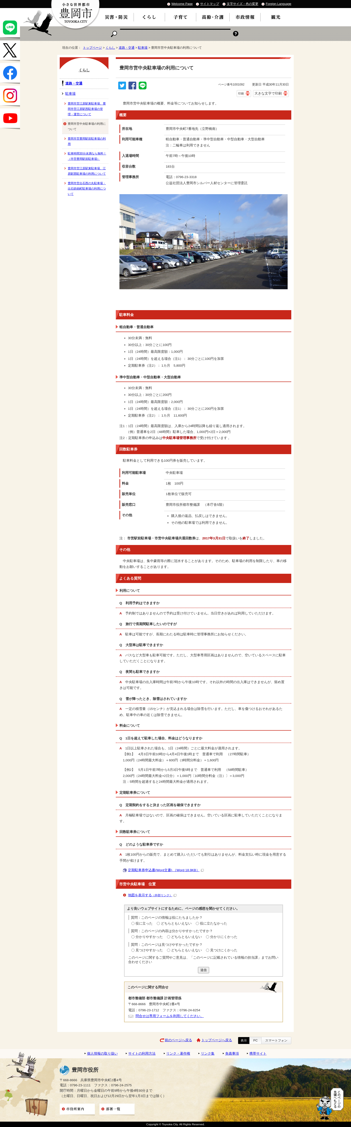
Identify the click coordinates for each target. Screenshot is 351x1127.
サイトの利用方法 (142, 1053)
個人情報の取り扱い (102, 1053)
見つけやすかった (149, 950)
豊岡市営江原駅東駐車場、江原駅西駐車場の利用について (87, 171)
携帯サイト (257, 1053)
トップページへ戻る (216, 1040)
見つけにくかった (223, 950)
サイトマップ (209, 4)
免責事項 (232, 1053)
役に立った (144, 923)
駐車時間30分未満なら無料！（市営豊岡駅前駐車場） (87, 156)
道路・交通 (127, 47)
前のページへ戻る (178, 1040)
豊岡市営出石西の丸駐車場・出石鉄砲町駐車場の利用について (87, 188)
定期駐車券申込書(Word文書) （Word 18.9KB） (166, 870)
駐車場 (142, 47)
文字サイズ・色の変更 (242, 4)
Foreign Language (278, 4)
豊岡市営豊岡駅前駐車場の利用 (87, 141)
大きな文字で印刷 (268, 93)
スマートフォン (276, 1040)
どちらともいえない (176, 923)
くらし (110, 47)
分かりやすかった (149, 937)
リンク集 (207, 1053)
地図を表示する (152, 895)
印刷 (241, 93)
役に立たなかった (213, 923)
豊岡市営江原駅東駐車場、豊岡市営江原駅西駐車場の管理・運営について (87, 109)
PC (255, 1040)
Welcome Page (182, 4)
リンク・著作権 (178, 1053)
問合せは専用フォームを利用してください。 (170, 1016)
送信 (203, 970)
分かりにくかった (223, 937)
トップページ (92, 47)
